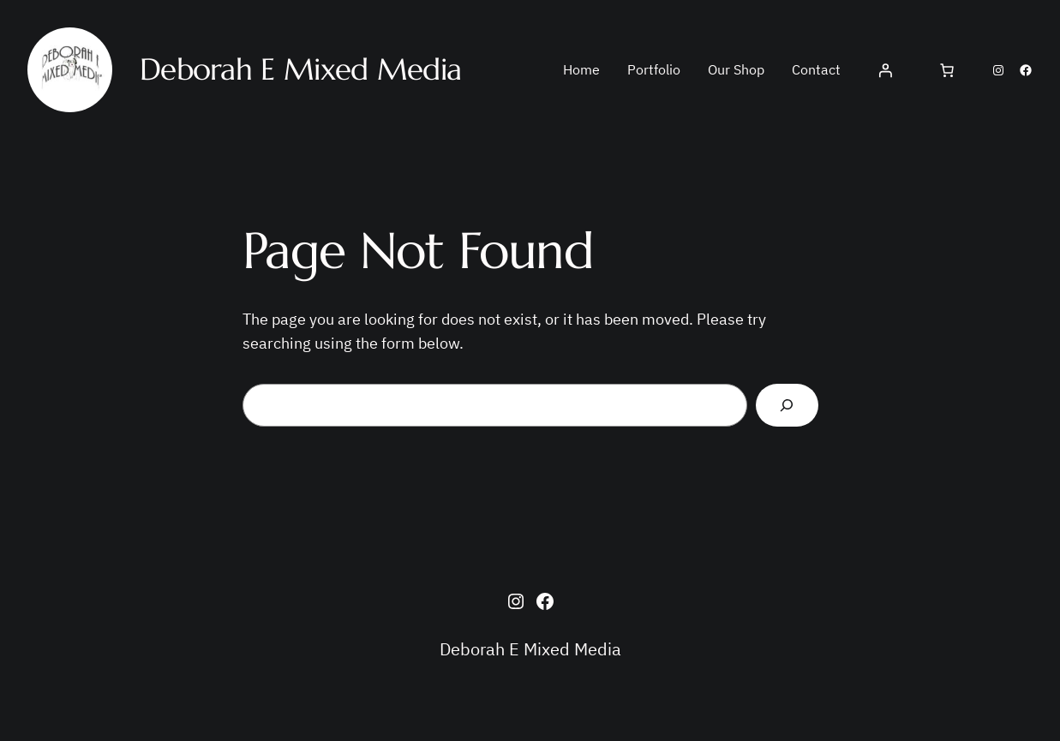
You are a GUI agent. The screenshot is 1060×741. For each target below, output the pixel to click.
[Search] (787, 405)
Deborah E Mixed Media (530, 648)
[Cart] (947, 70)
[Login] (885, 70)
